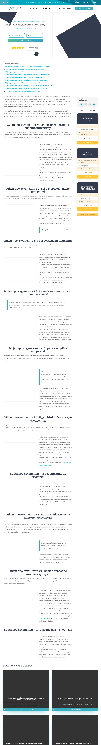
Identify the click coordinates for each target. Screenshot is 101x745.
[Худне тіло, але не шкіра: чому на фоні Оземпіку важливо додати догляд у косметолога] (75, 716)
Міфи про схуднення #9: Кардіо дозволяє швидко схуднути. (26, 88)
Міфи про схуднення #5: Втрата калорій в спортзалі (23, 77)
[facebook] (7, 2)
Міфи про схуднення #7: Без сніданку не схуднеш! (22, 83)
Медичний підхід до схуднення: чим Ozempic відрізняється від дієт (26, 699)
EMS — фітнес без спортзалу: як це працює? (75, 699)
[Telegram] (94, 104)
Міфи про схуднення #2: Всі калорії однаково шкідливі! (24, 69)
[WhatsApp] (90, 104)
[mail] (10, 2)
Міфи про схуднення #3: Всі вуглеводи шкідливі (22, 72)
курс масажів (49, 409)
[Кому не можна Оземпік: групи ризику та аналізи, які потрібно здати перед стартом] (26, 716)
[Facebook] (82, 104)
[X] (86, 104)
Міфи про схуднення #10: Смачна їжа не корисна (23, 91)
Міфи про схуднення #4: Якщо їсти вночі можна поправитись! (27, 75)
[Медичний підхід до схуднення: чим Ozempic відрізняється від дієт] (26, 671)
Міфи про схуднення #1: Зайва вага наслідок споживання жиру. (27, 66)
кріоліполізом (45, 618)
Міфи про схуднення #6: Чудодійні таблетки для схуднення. (26, 80)
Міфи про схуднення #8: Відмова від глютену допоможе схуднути (28, 85)
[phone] (13, 2)
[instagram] (4, 2)
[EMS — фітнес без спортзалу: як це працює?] (75, 671)
